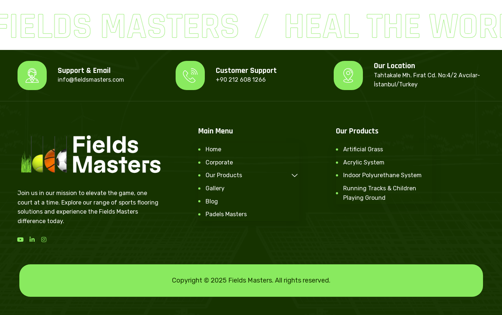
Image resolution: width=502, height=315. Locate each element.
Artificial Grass (363, 149)
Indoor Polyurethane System (382, 175)
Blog (212, 201)
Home (213, 149)
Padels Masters (226, 214)
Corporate (219, 162)
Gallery (215, 188)
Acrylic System (363, 162)
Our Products (253, 175)
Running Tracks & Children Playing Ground (379, 193)
